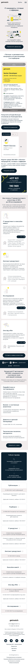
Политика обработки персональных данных (14, 659)
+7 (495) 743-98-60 (14, 626)
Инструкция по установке (14, 660)
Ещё (14, 134)
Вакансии (14, 646)
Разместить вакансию (14, 46)
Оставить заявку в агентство (14, 355)
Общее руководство (14, 662)
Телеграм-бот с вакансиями (14, 644)
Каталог (14, 650)
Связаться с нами (14, 445)
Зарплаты (14, 648)
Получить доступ (9, 170)
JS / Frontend (6, 134)
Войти (20, 2)
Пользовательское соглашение (14, 657)
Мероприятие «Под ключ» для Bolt (16, 346)
